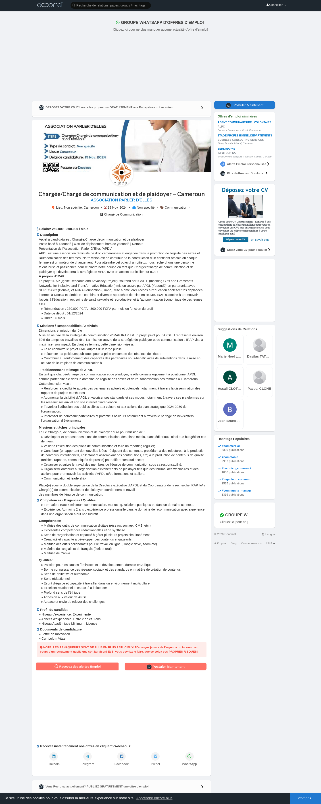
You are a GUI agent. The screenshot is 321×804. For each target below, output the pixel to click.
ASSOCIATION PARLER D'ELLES (121, 200)
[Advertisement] (160, 65)
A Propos (220, 543)
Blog (234, 543)
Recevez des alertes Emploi (77, 666)
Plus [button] (270, 543)
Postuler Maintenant (166, 666)
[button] (110, 5)
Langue (268, 534)
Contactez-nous (251, 543)
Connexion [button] (276, 4)
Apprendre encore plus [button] (154, 798)
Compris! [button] (305, 798)
